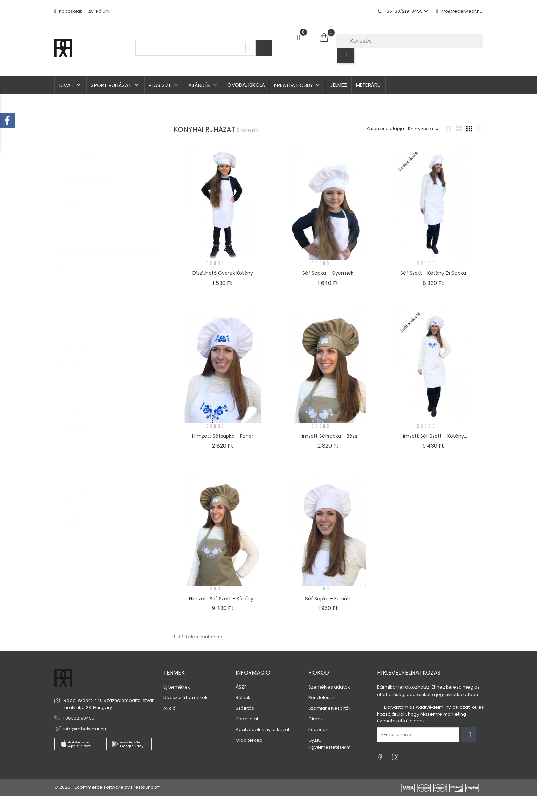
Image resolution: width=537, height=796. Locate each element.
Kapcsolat (68, 11)
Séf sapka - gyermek (327, 273)
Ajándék (203, 85)
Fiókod (318, 673)
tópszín (72, 327)
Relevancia (420, 129)
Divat (70, 85)
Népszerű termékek (185, 697)
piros (70, 315)
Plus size (164, 85)
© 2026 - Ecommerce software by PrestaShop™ (107, 787)
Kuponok (318, 729)
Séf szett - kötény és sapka (433, 273)
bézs (70, 282)
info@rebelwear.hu (459, 11)
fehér (71, 293)
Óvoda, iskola (246, 84)
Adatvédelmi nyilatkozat (262, 729)
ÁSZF (241, 687)
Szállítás (245, 708)
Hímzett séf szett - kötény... (433, 436)
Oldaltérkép (249, 740)
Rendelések (321, 697)
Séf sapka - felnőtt (328, 598)
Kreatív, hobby (297, 85)
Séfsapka (75, 519)
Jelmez (338, 84)
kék (69, 304)
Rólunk (99, 11)
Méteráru (368, 84)
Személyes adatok (329, 687)
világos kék (77, 338)
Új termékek (176, 687)
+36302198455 (78, 718)
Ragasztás (76, 391)
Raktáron (75, 195)
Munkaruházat (81, 507)
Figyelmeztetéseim (329, 747)
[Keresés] (409, 41)
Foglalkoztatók (80, 485)
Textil (70, 443)
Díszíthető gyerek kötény (222, 273)
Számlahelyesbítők (329, 708)
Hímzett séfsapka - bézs (328, 436)
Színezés (74, 402)
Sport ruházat (115, 85)
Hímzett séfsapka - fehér (222, 436)
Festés (71, 379)
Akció (169, 708)
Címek (315, 719)
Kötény (73, 496)
